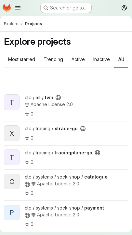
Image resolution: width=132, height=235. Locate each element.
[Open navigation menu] (18, 8)
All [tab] (121, 59)
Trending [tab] (53, 59)
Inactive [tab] (101, 59)
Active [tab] (78, 59)
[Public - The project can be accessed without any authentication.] (58, 97)
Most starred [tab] (21, 59)
